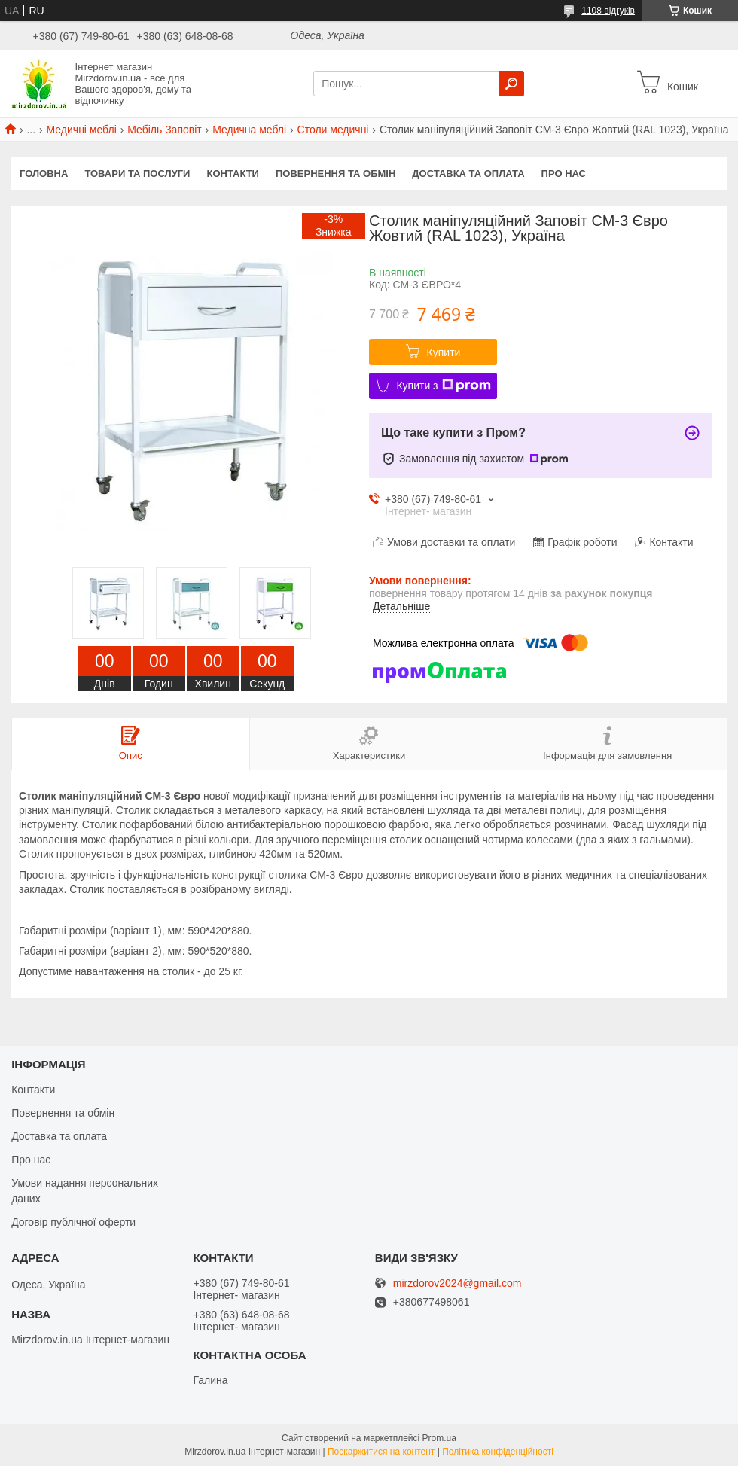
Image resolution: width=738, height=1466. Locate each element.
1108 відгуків (608, 10)
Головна (44, 173)
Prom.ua (439, 1438)
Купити (444, 352)
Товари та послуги (137, 173)
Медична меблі (249, 129)
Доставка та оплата (468, 173)
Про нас (563, 173)
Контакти (232, 173)
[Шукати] (511, 83)
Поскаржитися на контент (381, 1451)
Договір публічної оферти (73, 1222)
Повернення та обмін (335, 173)
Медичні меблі (82, 129)
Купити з (443, 385)
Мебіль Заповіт (164, 129)
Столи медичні (333, 129)
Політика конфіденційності (498, 1451)
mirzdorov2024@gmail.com (457, 1283)
